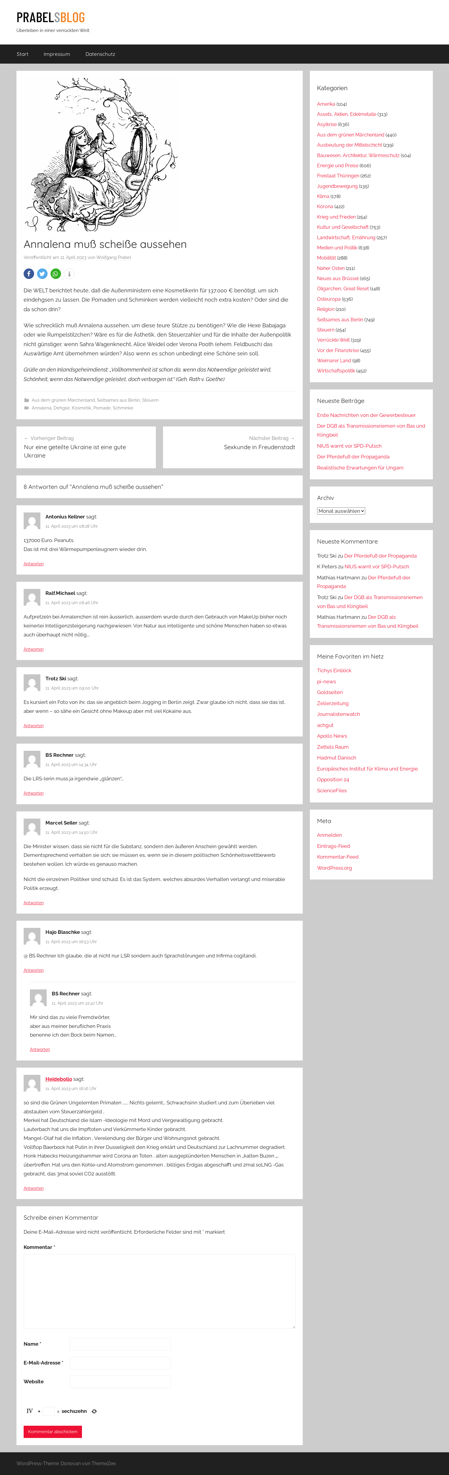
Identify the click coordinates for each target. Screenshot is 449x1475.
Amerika (326, 104)
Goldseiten (330, 692)
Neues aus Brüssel (338, 278)
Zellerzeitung (333, 703)
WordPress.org (334, 868)
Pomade (102, 408)
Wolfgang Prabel (113, 257)
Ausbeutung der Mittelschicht (349, 145)
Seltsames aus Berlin (118, 400)
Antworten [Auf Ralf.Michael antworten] (34, 649)
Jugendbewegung (337, 186)
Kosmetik (81, 408)
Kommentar (39, 1247)
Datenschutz (100, 54)
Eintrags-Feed (333, 846)
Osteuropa (329, 299)
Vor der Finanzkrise (338, 350)
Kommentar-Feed (338, 857)
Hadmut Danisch (336, 758)
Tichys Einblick (334, 670)
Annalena (41, 408)
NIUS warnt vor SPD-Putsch (349, 446)
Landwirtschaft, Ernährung (346, 237)
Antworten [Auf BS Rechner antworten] (34, 793)
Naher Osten (331, 268)
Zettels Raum (333, 747)
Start (22, 54)
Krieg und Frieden (336, 217)
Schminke (123, 408)
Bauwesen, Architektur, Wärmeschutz (358, 155)
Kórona (325, 206)
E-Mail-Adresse (43, 1363)
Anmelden (329, 835)
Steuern (150, 400)
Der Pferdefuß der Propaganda (353, 457)
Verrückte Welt (333, 340)
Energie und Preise (337, 165)
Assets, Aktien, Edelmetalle (346, 114)
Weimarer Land (334, 360)
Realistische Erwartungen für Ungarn (360, 468)
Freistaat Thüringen (338, 176)
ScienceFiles (332, 790)
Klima (323, 196)
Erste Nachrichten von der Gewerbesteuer (366, 415)
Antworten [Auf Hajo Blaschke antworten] (34, 970)
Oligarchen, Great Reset (343, 288)
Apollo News (332, 736)
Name (32, 1344)
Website (34, 1382)
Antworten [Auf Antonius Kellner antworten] (34, 563)
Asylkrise (327, 124)
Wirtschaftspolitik (336, 371)
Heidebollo (58, 1079)
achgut (325, 725)
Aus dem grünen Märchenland (63, 400)
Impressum (57, 54)
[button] (29, 273)
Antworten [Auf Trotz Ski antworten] (34, 725)
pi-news (326, 681)
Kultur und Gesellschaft (343, 227)
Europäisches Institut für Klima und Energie (367, 769)
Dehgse (62, 408)
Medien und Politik (337, 248)
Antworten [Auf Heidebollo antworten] (34, 1188)
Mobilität (326, 258)
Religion (325, 309)
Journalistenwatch (338, 714)
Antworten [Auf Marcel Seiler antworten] (34, 902)
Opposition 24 (333, 779)
